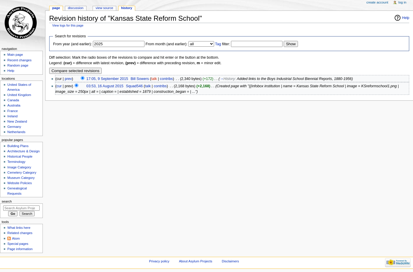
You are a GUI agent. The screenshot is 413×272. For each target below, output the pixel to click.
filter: (222, 44)
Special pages (17, 243)
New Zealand (17, 121)
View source (104, 8)
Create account (377, 2)
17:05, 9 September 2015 (107, 79)
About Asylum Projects (195, 261)
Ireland (12, 116)
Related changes (19, 233)
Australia (13, 105)
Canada (13, 100)
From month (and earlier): (167, 44)
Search (7, 201)
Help (406, 18)
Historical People (19, 156)
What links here (18, 227)
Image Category (19, 167)
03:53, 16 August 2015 (105, 86)
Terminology (16, 161)
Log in (402, 2)
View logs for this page (67, 25)
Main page (15, 54)
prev (68, 79)
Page (56, 8)
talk (154, 79)
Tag (218, 44)
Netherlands (16, 132)
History (126, 8)
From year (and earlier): (72, 44)
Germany (14, 126)
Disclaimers (230, 261)
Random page (17, 65)
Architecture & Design (23, 151)
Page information (20, 249)
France (12, 111)
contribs (166, 79)
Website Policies (19, 183)
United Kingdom (19, 95)
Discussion (75, 8)
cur (59, 86)
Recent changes (19, 60)
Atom (16, 238)
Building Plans (18, 146)
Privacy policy (159, 261)
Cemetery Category (21, 172)
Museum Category (21, 177)
